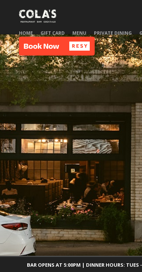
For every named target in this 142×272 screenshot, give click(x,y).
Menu (79, 33)
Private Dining (113, 33)
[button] (57, 46)
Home (26, 33)
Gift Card (53, 33)
